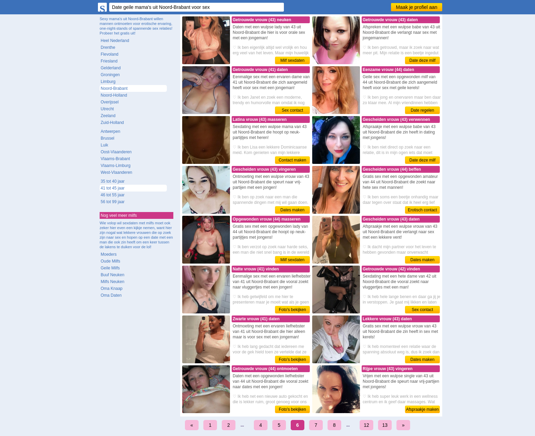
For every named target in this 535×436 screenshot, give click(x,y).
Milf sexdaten (292, 60)
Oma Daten (111, 295)
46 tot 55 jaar (113, 195)
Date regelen (422, 110)
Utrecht (107, 109)
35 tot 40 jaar (113, 181)
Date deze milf (422, 60)
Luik (104, 145)
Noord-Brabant (114, 88)
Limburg (108, 81)
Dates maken (292, 210)
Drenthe (108, 47)
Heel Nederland (115, 40)
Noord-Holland (114, 95)
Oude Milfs (110, 261)
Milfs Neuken (112, 281)
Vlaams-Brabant (115, 158)
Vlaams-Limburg (115, 165)
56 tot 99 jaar (113, 201)
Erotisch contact (422, 210)
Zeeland (108, 115)
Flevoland (109, 54)
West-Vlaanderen (116, 172)
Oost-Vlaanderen (116, 152)
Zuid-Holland (112, 122)
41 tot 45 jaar (113, 188)
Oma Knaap (111, 288)
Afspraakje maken (422, 409)
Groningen (110, 74)
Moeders (109, 254)
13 (385, 425)
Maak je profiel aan (416, 7)
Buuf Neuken (112, 274)
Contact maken (292, 160)
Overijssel (110, 102)
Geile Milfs (110, 268)
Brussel (107, 138)
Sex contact (292, 110)
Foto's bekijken (292, 309)
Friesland (109, 61)
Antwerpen (110, 131)
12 (366, 425)
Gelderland (111, 68)
